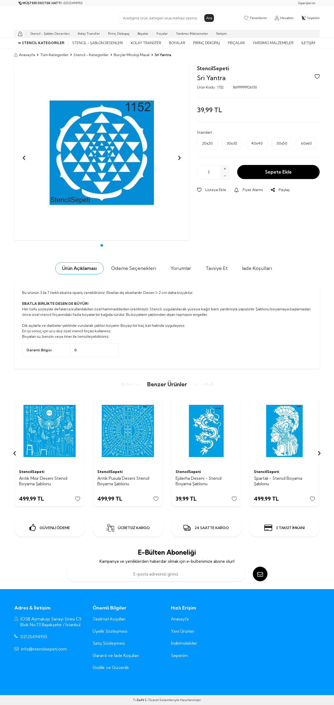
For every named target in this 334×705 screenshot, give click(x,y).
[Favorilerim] (255, 18)
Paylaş (280, 189)
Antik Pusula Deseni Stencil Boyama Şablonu (123, 481)
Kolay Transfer (89, 33)
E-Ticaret (152, 700)
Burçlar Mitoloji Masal (132, 54)
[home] (20, 33)
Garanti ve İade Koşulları (116, 655)
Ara (209, 18)
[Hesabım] (284, 18)
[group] (101, 152)
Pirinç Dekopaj (118, 33)
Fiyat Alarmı (248, 189)
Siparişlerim (306, 3)
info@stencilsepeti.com (44, 648)
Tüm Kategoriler (54, 54)
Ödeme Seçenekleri (133, 268)
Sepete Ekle (278, 172)
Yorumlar (180, 268)
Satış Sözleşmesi (109, 643)
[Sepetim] (310, 18)
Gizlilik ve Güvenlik (111, 667)
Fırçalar (162, 33)
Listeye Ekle (211, 189)
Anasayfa (24, 54)
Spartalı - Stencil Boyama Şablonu (278, 481)
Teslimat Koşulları (109, 618)
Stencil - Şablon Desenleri (50, 33)
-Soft (139, 700)
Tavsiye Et (217, 268)
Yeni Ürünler (182, 631)
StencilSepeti (213, 68)
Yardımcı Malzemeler (192, 33)
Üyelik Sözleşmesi (110, 631)
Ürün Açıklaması (79, 268)
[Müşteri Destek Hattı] (51, 3)
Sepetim (179, 655)
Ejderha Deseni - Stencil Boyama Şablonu (199, 481)
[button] (101, 245)
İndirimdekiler (184, 643)
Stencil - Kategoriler (91, 54)
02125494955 (33, 636)
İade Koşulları (257, 268)
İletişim (221, 33)
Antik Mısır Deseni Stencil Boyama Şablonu (43, 481)
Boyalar (143, 33)
